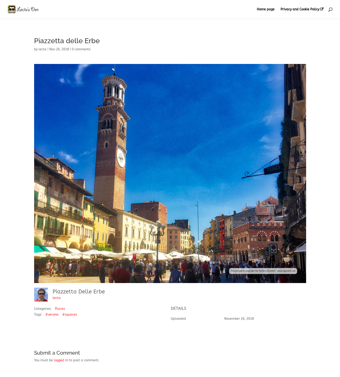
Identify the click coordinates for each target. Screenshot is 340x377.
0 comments (81, 49)
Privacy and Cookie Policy (300, 9)
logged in (61, 360)
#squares (69, 315)
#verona (52, 315)
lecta (42, 49)
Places (60, 309)
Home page (266, 9)
